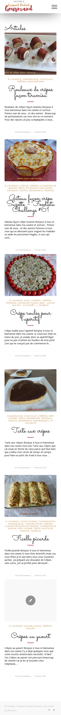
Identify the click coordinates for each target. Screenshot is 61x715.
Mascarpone (35, 81)
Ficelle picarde (30, 538)
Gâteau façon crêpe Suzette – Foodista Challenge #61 (31, 204)
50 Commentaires (23, 676)
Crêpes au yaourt (30, 636)
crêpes (21, 81)
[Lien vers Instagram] (54, 709)
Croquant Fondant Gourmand (29, 706)
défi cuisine (25, 528)
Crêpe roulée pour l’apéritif (30, 316)
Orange (49, 190)
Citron (24, 186)
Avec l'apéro (32, 300)
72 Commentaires (23, 250)
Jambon (44, 305)
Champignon (47, 521)
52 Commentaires (22, 467)
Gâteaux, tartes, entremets (25, 190)
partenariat (41, 421)
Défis (21, 188)
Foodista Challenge (39, 188)
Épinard (11, 303)
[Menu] (51, 6)
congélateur (33, 524)
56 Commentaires (23, 355)
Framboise (33, 418)
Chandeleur (30, 79)
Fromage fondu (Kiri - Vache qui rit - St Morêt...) (33, 304)
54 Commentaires (23, 575)
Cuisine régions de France (22, 526)
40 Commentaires (23, 132)
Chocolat (46, 79)
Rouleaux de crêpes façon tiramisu (30, 92)
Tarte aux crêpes (30, 431)
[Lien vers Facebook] (49, 709)
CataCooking (29, 521)
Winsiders (12, 710)
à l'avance (14, 79)
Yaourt (30, 628)
